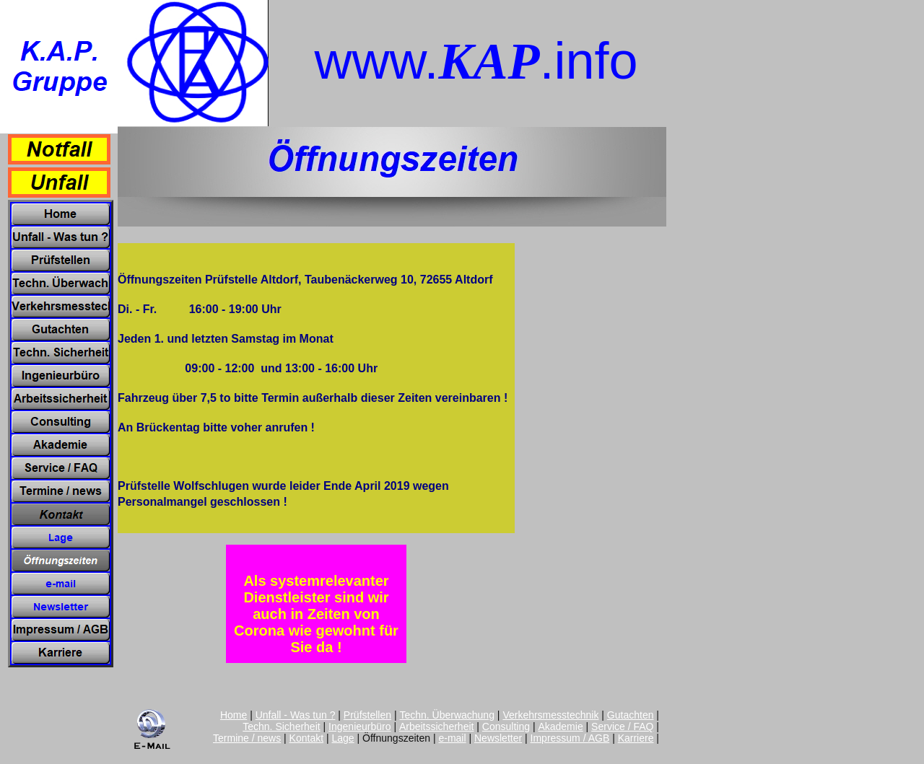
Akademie (560, 726)
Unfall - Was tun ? (296, 715)
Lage (343, 738)
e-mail (452, 738)
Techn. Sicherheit (281, 726)
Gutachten (630, 715)
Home (233, 715)
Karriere (636, 738)
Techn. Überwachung (446, 715)
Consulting (506, 726)
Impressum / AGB (570, 738)
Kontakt (306, 738)
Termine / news (247, 738)
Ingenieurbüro (359, 726)
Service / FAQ (622, 726)
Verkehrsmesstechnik (550, 715)
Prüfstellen (367, 715)
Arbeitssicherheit (436, 726)
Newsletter (498, 738)
